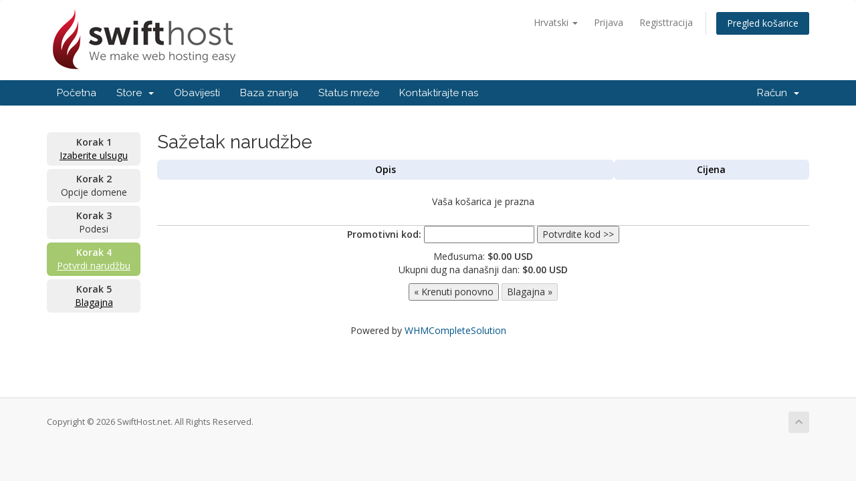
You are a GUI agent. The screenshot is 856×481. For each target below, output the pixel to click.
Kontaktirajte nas (438, 93)
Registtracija (666, 22)
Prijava (608, 22)
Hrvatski (556, 22)
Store (135, 93)
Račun (778, 93)
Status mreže (348, 93)
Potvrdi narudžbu (93, 265)
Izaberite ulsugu (94, 155)
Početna (76, 93)
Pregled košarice (762, 23)
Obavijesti (197, 93)
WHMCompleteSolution (455, 330)
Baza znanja (269, 93)
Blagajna (94, 302)
